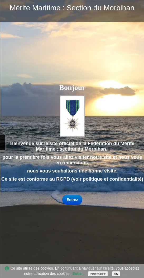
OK (116, 273)
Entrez (72, 200)
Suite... (79, 273)
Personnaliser (98, 273)
